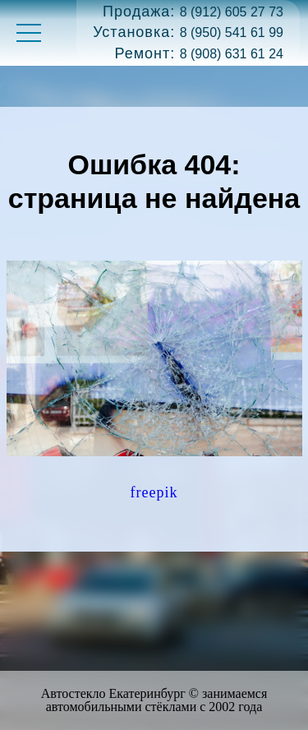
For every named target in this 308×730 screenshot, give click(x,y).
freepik (154, 492)
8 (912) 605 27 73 (231, 12)
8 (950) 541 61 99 (231, 32)
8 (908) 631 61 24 (231, 54)
